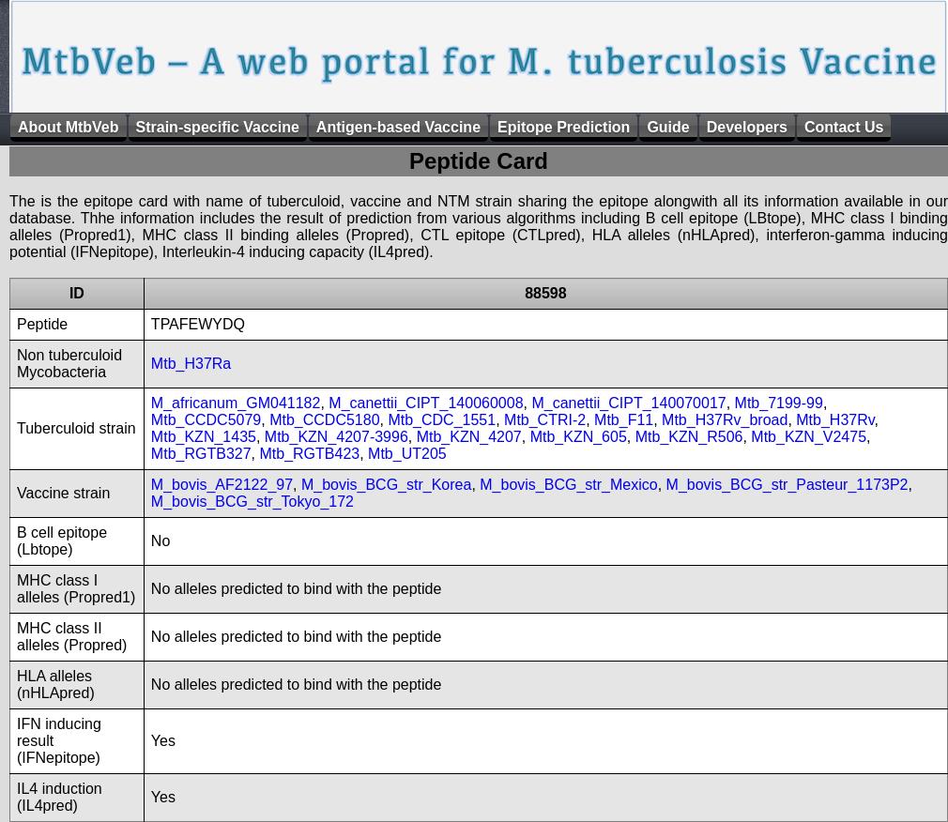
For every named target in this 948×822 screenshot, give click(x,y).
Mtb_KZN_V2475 (808, 437)
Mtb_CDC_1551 (442, 420)
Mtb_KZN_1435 (203, 437)
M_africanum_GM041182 (236, 403)
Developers (747, 127)
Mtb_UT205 (407, 454)
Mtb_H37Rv (835, 420)
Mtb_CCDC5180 (324, 420)
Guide (668, 127)
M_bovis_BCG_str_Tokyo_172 (252, 502)
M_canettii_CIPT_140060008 (426, 403)
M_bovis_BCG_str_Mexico (568, 485)
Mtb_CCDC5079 (206, 420)
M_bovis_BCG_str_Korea (386, 485)
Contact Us (843, 127)
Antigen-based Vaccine (398, 127)
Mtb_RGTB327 (201, 454)
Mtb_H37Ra (191, 364)
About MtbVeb (68, 127)
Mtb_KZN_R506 (689, 437)
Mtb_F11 (623, 420)
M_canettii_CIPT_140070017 (628, 403)
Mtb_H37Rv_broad (724, 420)
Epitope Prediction (563, 127)
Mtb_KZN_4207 (469, 437)
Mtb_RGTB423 (309, 454)
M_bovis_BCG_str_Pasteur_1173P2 (787, 485)
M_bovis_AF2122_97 (222, 485)
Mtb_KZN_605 (578, 437)
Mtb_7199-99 (779, 403)
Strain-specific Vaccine (217, 127)
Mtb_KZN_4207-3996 (336, 437)
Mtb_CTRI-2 (545, 420)
